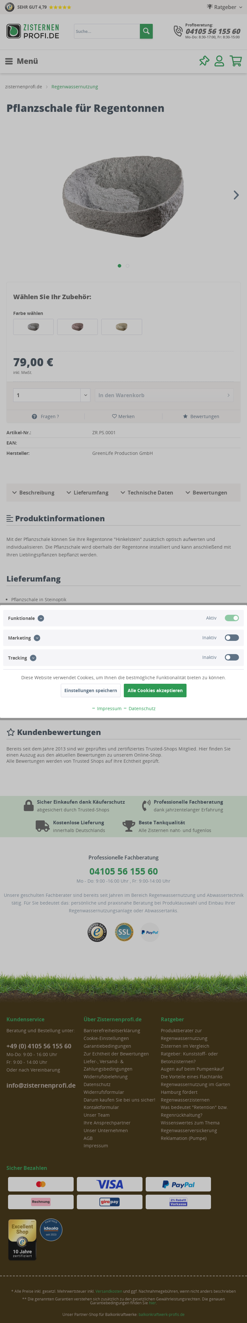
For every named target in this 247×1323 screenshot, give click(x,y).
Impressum (106, 708)
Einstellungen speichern (90, 690)
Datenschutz (139, 708)
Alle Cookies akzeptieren (155, 690)
